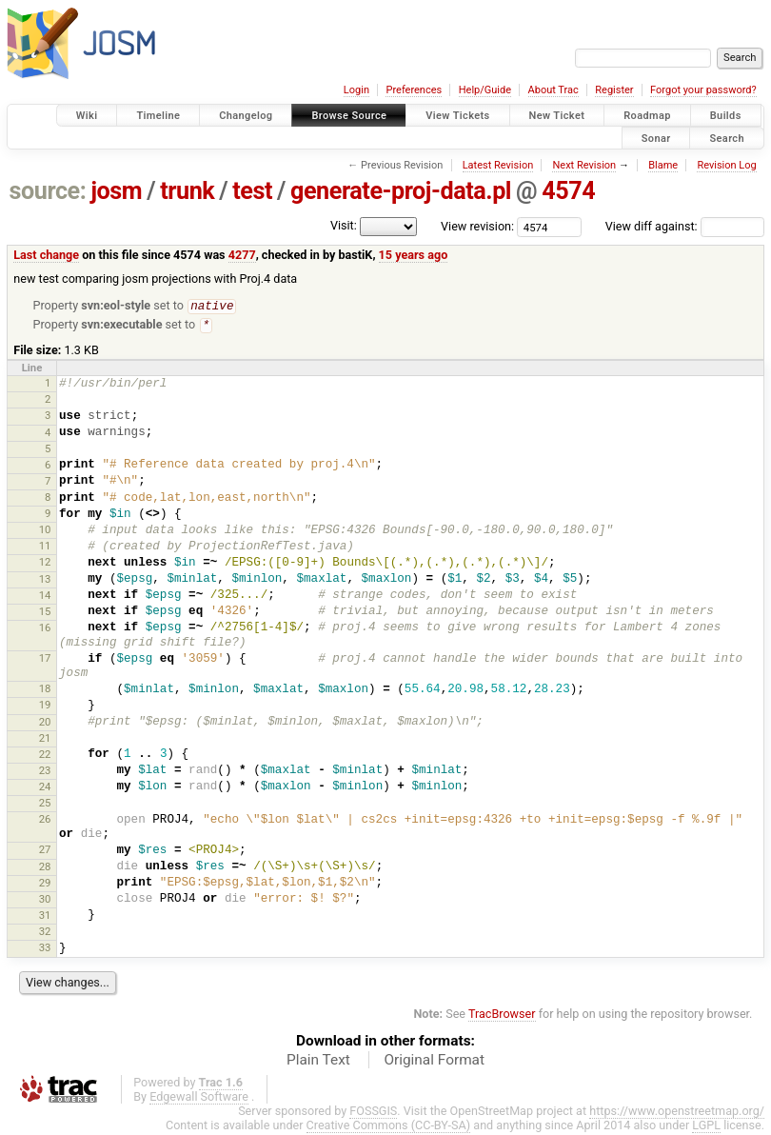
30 (45, 900)
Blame (663, 165)
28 (45, 868)
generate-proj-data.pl (400, 191)
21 (45, 740)
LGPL (706, 1127)
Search (726, 137)
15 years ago (413, 255)
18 (45, 690)
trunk (187, 191)
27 (45, 851)
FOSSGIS (373, 1112)
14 (45, 597)
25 (45, 804)
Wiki (87, 116)
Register (614, 90)
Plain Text (318, 1061)
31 (45, 917)
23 (45, 772)
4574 (568, 191)
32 (45, 933)
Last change (46, 255)
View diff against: (684, 226)
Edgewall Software (198, 1098)
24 (45, 788)
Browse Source (348, 116)
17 (45, 660)
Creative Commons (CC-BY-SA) (388, 1127)
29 (45, 884)
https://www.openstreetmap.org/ (676, 1112)
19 (45, 706)
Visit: (343, 225)
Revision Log (726, 165)
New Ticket (557, 116)
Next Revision (584, 165)
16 (45, 629)
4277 (242, 255)
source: (48, 191)
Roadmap (647, 116)
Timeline (158, 116)
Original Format (434, 1061)
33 (45, 949)
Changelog (245, 116)
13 (45, 580)
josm (116, 191)
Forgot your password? (703, 90)
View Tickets (457, 116)
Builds (725, 116)
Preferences (414, 90)
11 (45, 547)
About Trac (553, 90)
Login (356, 90)
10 (45, 531)
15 (45, 613)
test (252, 191)
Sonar (656, 137)
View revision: (477, 226)
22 (45, 756)
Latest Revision (498, 165)
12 (45, 563)
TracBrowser (502, 1015)
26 (45, 820)
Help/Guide (485, 90)
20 (45, 723)
